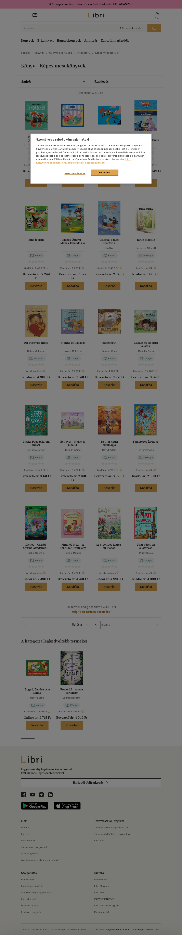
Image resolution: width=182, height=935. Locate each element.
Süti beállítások (75, 173)
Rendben (104, 172)
